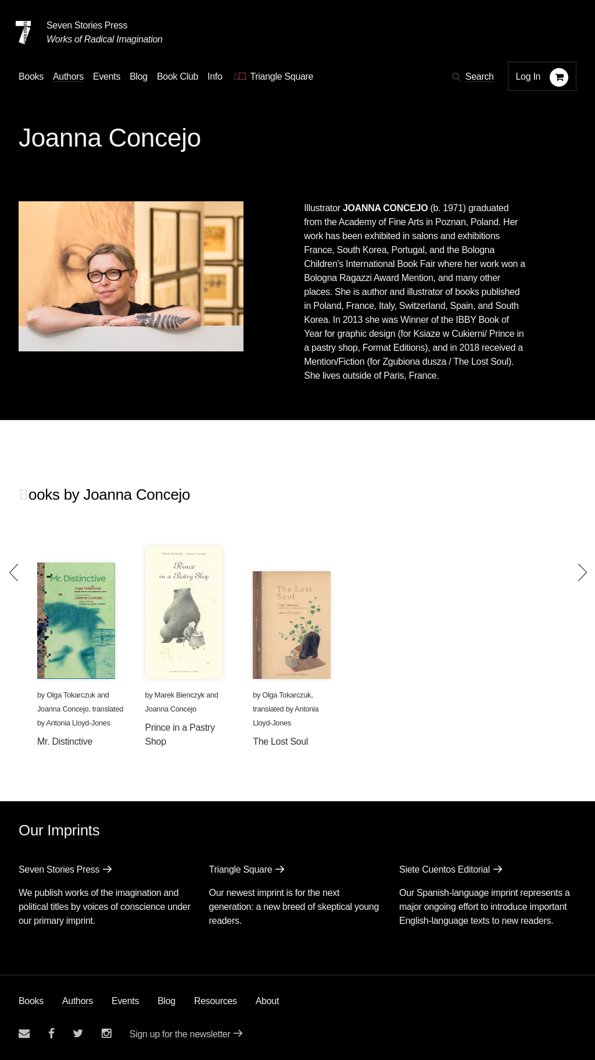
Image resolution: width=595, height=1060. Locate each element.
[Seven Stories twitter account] (78, 1033)
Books (31, 1001)
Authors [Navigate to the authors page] (68, 76)
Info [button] (215, 76)
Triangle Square (241, 869)
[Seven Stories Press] (23, 32)
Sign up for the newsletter (180, 1034)
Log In (528, 76)
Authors (77, 1001)
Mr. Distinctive (64, 741)
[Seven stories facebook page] (51, 1033)
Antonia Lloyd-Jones (78, 722)
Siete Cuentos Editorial (444, 869)
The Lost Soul (280, 741)
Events (125, 1001)
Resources (215, 1001)
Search (479, 76)
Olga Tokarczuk (70, 695)
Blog (166, 1001)
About (267, 1001)
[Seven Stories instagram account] (106, 1033)
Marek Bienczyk (180, 695)
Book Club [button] (177, 76)
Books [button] (31, 76)
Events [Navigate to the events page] (106, 76)
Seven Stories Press (86, 25)
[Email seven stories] (24, 1033)
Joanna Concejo (62, 709)
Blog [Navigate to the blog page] (139, 76)
